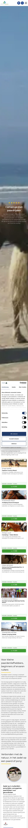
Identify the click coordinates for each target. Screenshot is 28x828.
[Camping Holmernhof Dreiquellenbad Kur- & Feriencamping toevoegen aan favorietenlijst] (25, 556)
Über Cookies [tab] (22, 387)
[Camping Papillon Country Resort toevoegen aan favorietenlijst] (25, 460)
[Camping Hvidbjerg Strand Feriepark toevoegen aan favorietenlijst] (25, 492)
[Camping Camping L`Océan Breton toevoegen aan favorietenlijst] (25, 524)
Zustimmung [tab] (5, 387)
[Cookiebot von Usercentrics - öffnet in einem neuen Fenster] (20, 383)
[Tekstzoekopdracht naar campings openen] (22, 3)
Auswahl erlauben (14, 438)
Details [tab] (14, 387)
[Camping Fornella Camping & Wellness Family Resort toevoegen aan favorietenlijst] (25, 590)
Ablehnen (14, 443)
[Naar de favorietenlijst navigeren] (18, 3)
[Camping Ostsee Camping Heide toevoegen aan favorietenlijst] (25, 624)
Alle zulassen (14, 433)
